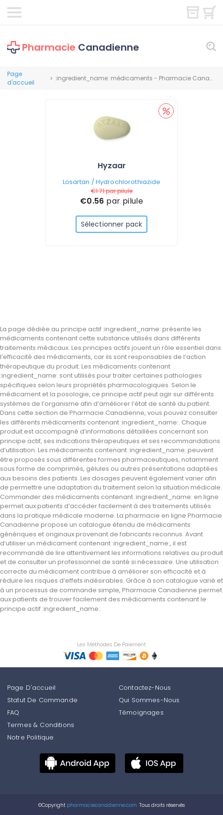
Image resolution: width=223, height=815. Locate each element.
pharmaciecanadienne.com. (102, 805)
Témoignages (141, 712)
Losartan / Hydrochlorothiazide (112, 181)
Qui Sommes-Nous (149, 700)
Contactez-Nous (145, 687)
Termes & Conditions (40, 724)
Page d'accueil (20, 78)
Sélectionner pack (111, 224)
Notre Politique (30, 737)
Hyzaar (112, 165)
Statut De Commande (42, 700)
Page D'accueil (31, 687)
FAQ (13, 712)
